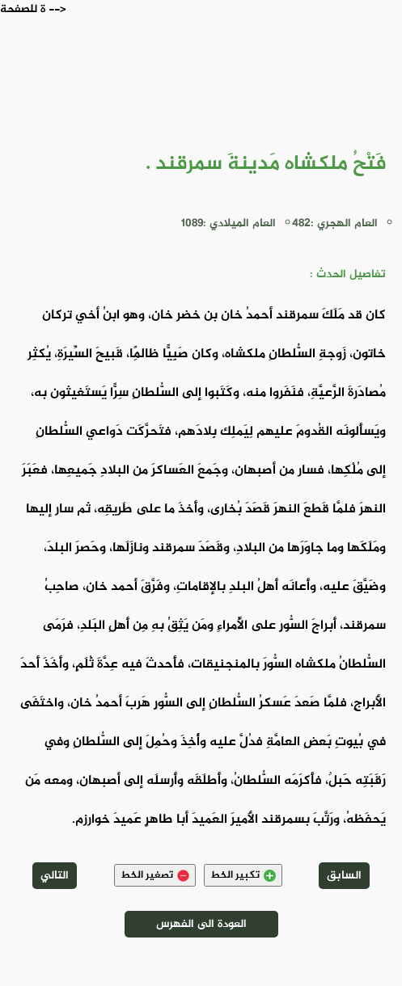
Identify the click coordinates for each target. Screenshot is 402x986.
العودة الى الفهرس (201, 924)
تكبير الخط (243, 875)
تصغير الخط (155, 875)
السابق (344, 875)
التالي (54, 875)
